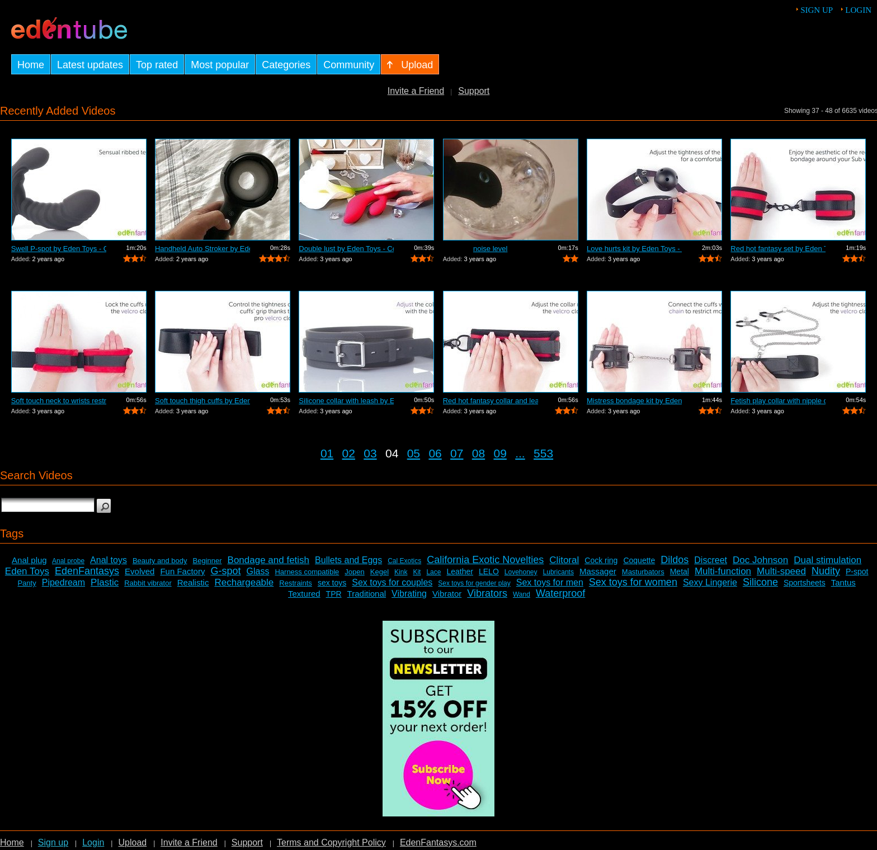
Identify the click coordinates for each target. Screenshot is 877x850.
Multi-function (723, 571)
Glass (258, 571)
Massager (597, 571)
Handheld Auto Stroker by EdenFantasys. (202, 248)
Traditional (366, 593)
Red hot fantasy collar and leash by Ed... (490, 400)
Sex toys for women (633, 582)
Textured (304, 593)
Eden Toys (27, 571)
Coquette (639, 560)
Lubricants (558, 572)
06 (434, 453)
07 (456, 453)
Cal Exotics (404, 561)
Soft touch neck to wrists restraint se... (58, 400)
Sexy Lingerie (710, 582)
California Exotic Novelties (485, 559)
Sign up (816, 10)
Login (858, 10)
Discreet (710, 560)
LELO (489, 571)
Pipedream (63, 582)
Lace (433, 572)
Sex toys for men (549, 582)
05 (413, 453)
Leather (459, 571)
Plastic (105, 582)
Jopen (354, 572)
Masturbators (643, 572)
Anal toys (108, 560)
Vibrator (446, 593)
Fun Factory (182, 571)
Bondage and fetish (269, 560)
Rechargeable (244, 582)
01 (326, 453)
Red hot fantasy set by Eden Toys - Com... (778, 248)
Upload (132, 842)
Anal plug (29, 560)
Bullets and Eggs (348, 560)
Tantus (843, 582)
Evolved (139, 571)
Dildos (675, 559)
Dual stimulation (827, 560)
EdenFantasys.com (438, 842)
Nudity (826, 571)
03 (370, 453)
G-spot (225, 571)
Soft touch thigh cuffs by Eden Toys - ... (202, 400)
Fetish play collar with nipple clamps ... (778, 400)
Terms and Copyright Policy (331, 842)
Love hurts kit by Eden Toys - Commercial (634, 248)
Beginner (207, 560)
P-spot (857, 571)
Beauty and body (160, 560)
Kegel (379, 572)
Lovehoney (520, 572)
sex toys (332, 582)
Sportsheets (805, 582)
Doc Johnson (760, 560)
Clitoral (564, 560)
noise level (490, 248)
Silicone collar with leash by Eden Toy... (346, 400)
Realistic (193, 582)
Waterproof (560, 593)
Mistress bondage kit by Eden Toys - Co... (634, 400)
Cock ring (600, 560)
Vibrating (409, 593)
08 (478, 453)
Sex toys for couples (392, 582)
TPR (334, 593)
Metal (679, 571)
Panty (26, 583)
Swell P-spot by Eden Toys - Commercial (58, 248)
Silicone (760, 582)
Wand (521, 594)
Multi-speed (781, 571)
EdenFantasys (87, 571)
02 (348, 453)
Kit (417, 572)
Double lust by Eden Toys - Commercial (346, 248)
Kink (400, 572)
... (520, 453)
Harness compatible (307, 572)
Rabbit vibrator (148, 583)
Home (12, 842)
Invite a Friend (416, 91)
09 (500, 453)
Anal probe (68, 561)
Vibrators (487, 593)
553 (543, 453)
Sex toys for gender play (474, 583)
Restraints (295, 583)
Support (473, 91)
